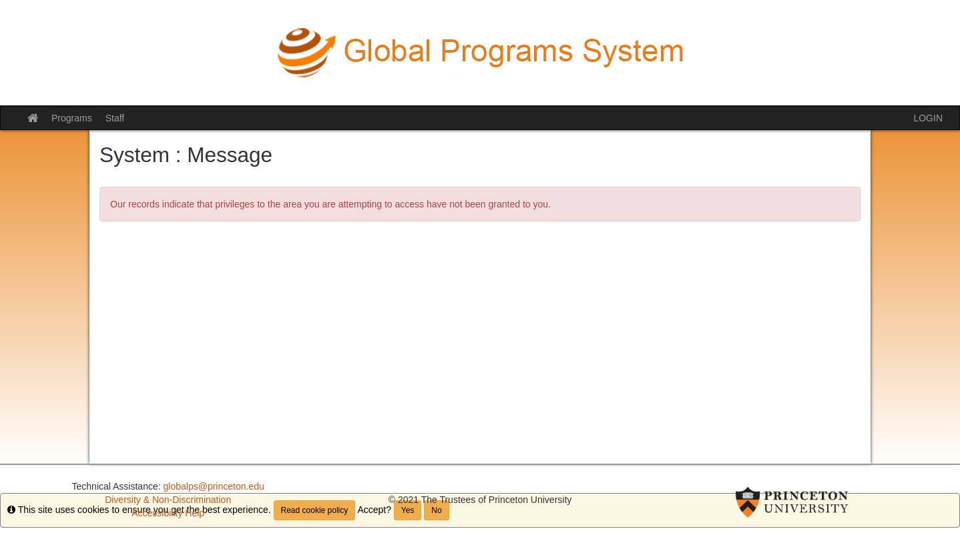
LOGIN (928, 118)
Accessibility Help (168, 513)
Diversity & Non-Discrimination (168, 499)
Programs (71, 118)
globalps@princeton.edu (214, 486)
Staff (115, 118)
